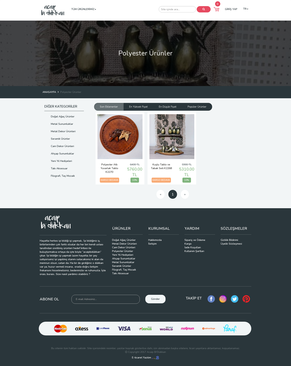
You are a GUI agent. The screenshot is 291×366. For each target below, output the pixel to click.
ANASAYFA (49, 92)
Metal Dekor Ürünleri (63, 131)
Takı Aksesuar (59, 168)
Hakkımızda (155, 240)
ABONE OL (49, 299)
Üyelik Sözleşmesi (231, 243)
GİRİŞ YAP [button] (231, 9)
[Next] (185, 194)
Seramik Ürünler (60, 139)
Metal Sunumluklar (62, 124)
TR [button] (245, 9)
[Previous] (160, 194)
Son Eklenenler (109, 106)
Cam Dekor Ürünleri (62, 146)
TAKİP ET (194, 298)
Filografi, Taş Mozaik (63, 176)
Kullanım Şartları (194, 251)
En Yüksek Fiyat (138, 106)
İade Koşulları (192, 247)
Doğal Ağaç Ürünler (62, 116)
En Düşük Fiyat (167, 106)
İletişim (152, 243)
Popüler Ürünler (197, 106)
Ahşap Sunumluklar (62, 153)
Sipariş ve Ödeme (194, 240)
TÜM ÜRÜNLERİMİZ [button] (83, 9)
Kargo (188, 243)
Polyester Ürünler (122, 251)
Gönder (155, 299)
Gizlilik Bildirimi (229, 240)
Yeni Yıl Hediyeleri (61, 161)
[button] (216, 9)
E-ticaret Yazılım (145, 357)
